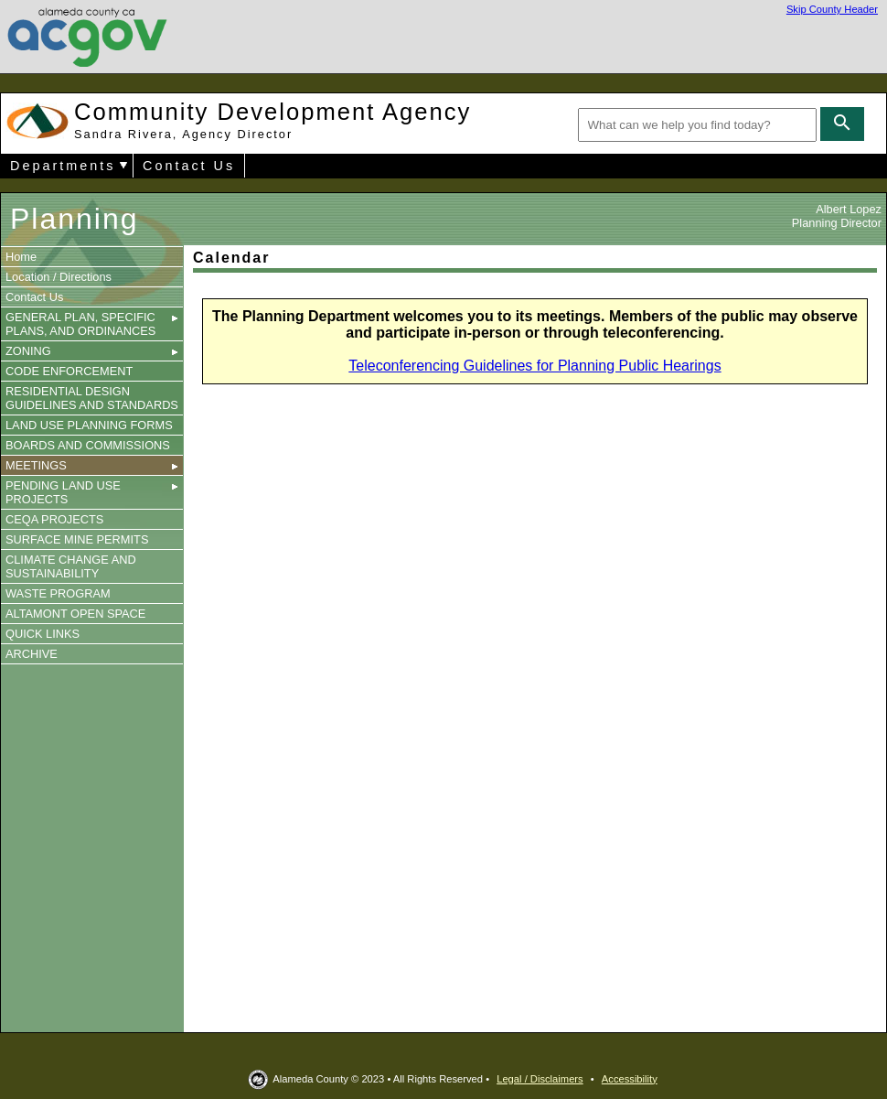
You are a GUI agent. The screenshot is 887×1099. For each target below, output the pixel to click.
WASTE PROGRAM (58, 593)
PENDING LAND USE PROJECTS (91, 492)
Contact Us (189, 165)
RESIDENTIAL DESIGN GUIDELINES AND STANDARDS (91, 398)
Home (21, 257)
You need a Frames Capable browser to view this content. (538, 704)
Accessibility (629, 1078)
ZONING (91, 351)
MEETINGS (91, 465)
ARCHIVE (31, 654)
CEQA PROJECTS (54, 519)
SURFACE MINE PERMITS (76, 539)
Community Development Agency (272, 120)
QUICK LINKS (42, 634)
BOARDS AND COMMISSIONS (87, 445)
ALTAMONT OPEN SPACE (75, 613)
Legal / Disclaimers (540, 1078)
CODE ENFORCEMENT (69, 371)
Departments (62, 165)
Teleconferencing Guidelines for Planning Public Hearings (534, 365)
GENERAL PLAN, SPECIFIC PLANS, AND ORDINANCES (91, 324)
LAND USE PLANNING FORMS (89, 425)
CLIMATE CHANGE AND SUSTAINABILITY (70, 566)
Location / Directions (58, 277)
